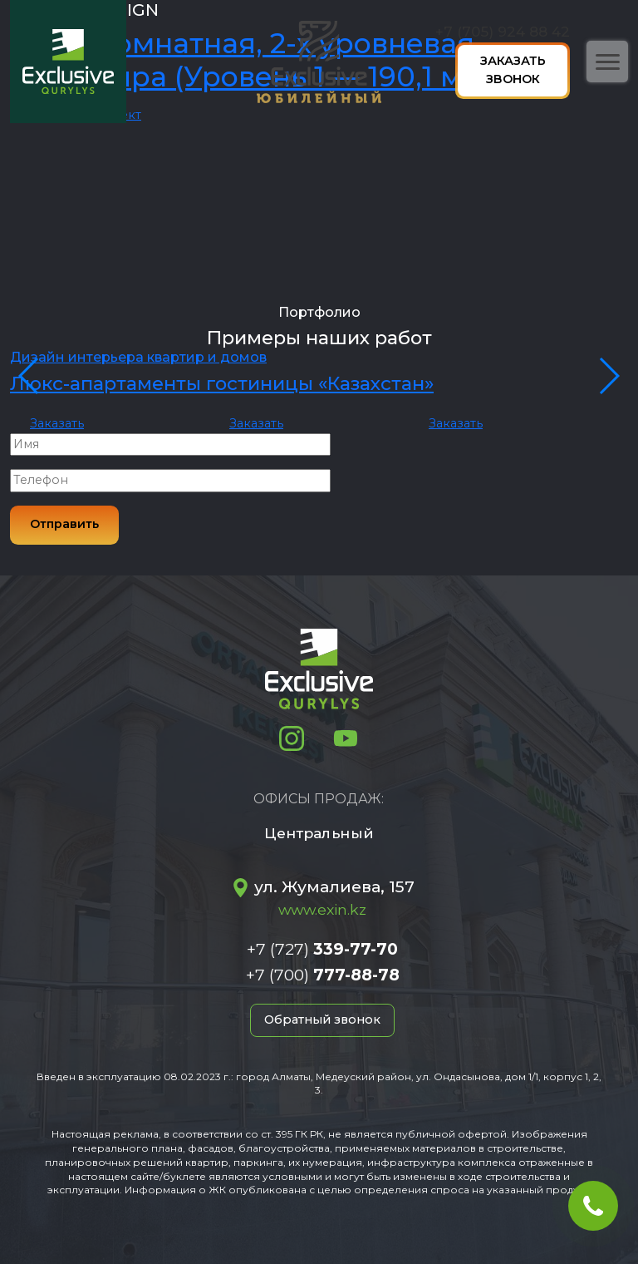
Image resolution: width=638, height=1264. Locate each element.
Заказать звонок (513, 69)
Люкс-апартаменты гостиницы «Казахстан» (222, 383)
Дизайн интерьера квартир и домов (138, 357)
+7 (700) (323, 975)
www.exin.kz (322, 909)
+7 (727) (322, 949)
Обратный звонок (322, 1019)
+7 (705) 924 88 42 (502, 31)
